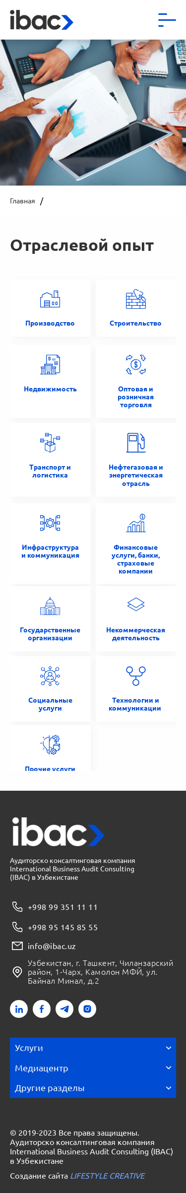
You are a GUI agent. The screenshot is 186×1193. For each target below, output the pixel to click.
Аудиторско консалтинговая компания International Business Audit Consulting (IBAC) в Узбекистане (91, 1151)
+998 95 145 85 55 (54, 927)
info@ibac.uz (43, 946)
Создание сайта (77, 1175)
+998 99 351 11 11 (54, 907)
